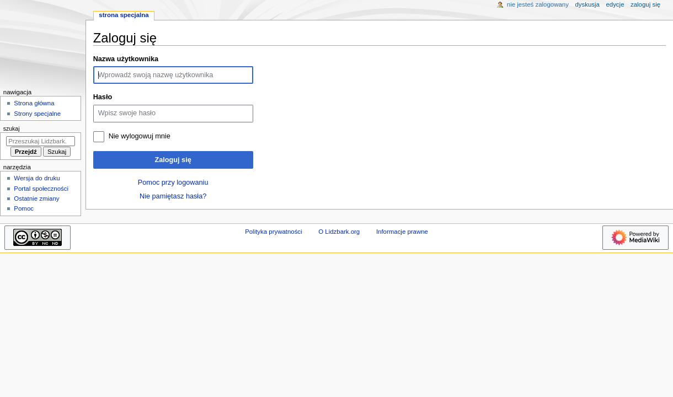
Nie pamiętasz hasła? (173, 196)
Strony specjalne (37, 113)
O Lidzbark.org (339, 231)
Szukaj (11, 128)
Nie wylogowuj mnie (139, 136)
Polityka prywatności (273, 231)
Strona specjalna (123, 15)
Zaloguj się (172, 160)
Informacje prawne (402, 231)
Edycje (615, 4)
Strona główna (34, 103)
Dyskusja (587, 4)
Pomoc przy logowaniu (173, 182)
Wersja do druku (37, 178)
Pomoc (24, 208)
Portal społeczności (41, 188)
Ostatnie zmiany (36, 198)
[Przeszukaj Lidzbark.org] (40, 141)
